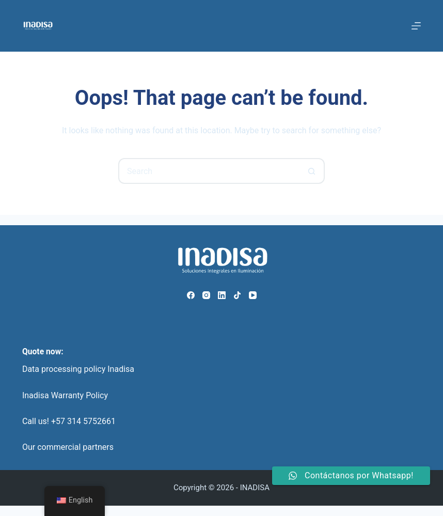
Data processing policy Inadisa (78, 369)
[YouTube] (253, 295)
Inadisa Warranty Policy (65, 395)
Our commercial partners (68, 447)
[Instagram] (206, 295)
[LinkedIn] (222, 295)
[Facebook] (191, 295)
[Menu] (416, 25)
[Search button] (312, 171)
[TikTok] (237, 295)
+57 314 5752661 (83, 421)
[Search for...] (208, 171)
